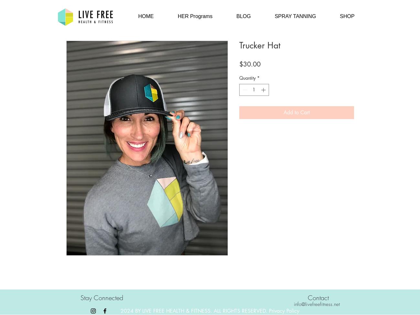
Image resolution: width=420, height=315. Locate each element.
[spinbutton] (254, 90)
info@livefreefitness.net (317, 304)
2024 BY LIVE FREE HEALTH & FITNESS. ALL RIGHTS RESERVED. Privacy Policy (210, 311)
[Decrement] (244, 90)
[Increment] (264, 90)
